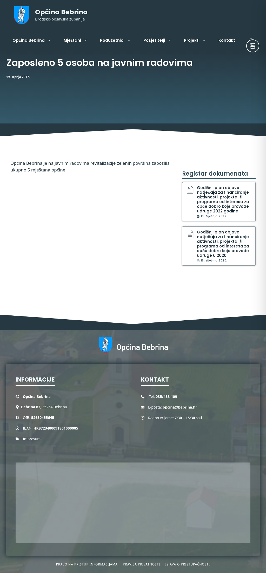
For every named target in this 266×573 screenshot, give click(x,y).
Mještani (79, 40)
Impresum (32, 438)
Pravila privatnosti (141, 564)
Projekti (198, 40)
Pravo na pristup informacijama (87, 564)
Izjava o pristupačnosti (187, 564)
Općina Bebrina (61, 12)
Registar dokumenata (215, 174)
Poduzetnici (118, 40)
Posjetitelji (160, 40)
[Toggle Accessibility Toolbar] (253, 46)
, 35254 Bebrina (44, 406)
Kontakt (226, 40)
